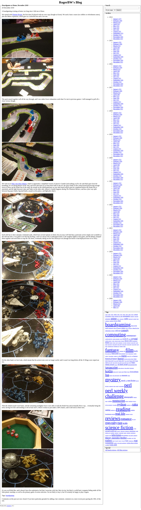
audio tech (131, 319)
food (127, 353)
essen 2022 (124, 344)
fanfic (124, 346)
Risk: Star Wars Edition (19, 184)
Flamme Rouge (17, 14)
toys (135, 438)
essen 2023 (129, 344)
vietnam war (131, 440)
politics (110, 401)
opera (114, 386)
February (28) (117, 44)
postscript (118, 400)
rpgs (108, 423)
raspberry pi (113, 410)
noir (126, 380)
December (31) (118, 39)
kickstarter (132, 368)
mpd (120, 375)
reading (123, 409)
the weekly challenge (133, 435)
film (129, 350)
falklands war (116, 346)
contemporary (131, 336)
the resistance (124, 435)
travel (113, 440)
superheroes (133, 433)
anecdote (136, 316)
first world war (108, 353)
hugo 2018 (127, 361)
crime (129, 339)
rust (119, 423)
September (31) (118, 33)
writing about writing (132, 443)
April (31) (116, 24)
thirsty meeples (112, 437)
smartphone (132, 431)
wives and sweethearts (121, 443)
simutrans (127, 431)
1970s (121, 314)
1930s (109, 314)
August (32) (117, 31)
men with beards (116, 375)
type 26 (116, 440)
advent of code (119, 316)
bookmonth (110, 328)
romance (126, 419)
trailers (108, 440)
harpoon (135, 356)
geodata (115, 356)
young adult (113, 445)
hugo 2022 (115, 362)
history (114, 359)
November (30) (118, 37)
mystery (113, 379)
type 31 (119, 440)
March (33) (116, 22)
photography (128, 397)
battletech (112, 321)
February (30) (117, 21)
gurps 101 (129, 356)
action (113, 316)
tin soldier (129, 438)
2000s (129, 314)
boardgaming (10, 495)
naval (123, 381)
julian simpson (121, 368)
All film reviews (122, 450)
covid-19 (125, 339)
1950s (115, 314)
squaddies (112, 433)
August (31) (117, 78)
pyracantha (114, 405)
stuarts (125, 433)
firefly (136, 351)
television (116, 435)
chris (127, 328)
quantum (128, 405)
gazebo (135, 353)
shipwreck (123, 431)
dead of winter (118, 341)
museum (124, 375)
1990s (127, 314)
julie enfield (126, 368)
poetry (106, 401)
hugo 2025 (129, 362)
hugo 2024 (124, 362)
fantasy (112, 350)
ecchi (117, 342)
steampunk (121, 433)
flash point (115, 353)
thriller (123, 437)
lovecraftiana (134, 372)
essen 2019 (119, 344)
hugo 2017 (121, 361)
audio (126, 319)
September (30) (118, 57)
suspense (107, 435)
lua (107, 375)
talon (110, 435)
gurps (124, 355)
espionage (129, 342)
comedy (125, 330)
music (129, 375)
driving (111, 342)
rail (131, 405)
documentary (134, 341)
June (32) (116, 28)
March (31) (116, 46)
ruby (114, 423)
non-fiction (131, 381)
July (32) (116, 30)
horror (121, 358)
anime (114, 318)
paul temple (121, 386)
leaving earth (121, 371)
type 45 (123, 440)
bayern (116, 321)
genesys (106, 356)
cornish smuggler (108, 339)
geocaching (111, 356)
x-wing (107, 445)
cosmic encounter (116, 339)
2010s (132, 314)
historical (108, 359)
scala (125, 423)
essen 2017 (110, 344)
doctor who (128, 341)
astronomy (122, 319)
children (123, 328)
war (136, 440)
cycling (113, 341)
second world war (111, 431)
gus (132, 356)
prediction (131, 401)
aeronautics (126, 316)
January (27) (117, 19)
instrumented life (132, 364)
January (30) (117, 300)
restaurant (127, 414)
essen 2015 (133, 342)
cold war (118, 330)
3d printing (108, 316)
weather (115, 443)
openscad (111, 386)
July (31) (116, 53)
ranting (107, 410)
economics (120, 342)
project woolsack (108, 405)
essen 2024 (134, 344)
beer (119, 321)
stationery (117, 433)
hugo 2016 (116, 361)
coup (121, 339)
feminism (121, 351)
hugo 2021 (110, 362)
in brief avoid (123, 365)
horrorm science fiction (128, 359)
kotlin (109, 371)
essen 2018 (114, 344)
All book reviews (110, 450)
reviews (112, 418)
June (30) (116, 51)
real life (120, 413)
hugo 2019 (132, 361)
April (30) (116, 48)
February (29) (117, 67)
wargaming (109, 443)
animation (107, 319)
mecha (111, 375)
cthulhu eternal (108, 341)
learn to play (115, 371)
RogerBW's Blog (70, 2)
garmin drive (130, 353)
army (118, 319)
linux (125, 372)
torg (132, 438)
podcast (135, 397)
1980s (124, 314)
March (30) (116, 186)
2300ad (136, 314)
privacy (134, 401)
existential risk (111, 346)
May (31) (116, 26)
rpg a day (134, 419)
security (118, 431)
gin (118, 356)
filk (124, 351)
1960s (118, 314)
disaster (122, 341)
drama (107, 342)
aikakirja (132, 316)
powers (126, 401)
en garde (124, 342)
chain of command (117, 328)
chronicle (130, 328)
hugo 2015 (111, 361)
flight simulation (122, 353)
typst (126, 441)
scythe (135, 428)
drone (114, 342)
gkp (120, 356)
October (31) (117, 35)
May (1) (115, 307)
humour (115, 364)
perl (128, 385)
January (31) (117, 66)
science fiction (119, 427)
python (121, 404)
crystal (134, 338)
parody (117, 386)
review (131, 414)
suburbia (128, 433)
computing (115, 334)
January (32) (117, 42)
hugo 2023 (120, 362)
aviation (134, 319)
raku (135, 404)
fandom (121, 346)
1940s (112, 314)
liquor (128, 371)
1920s (106, 314)
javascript (111, 367)
